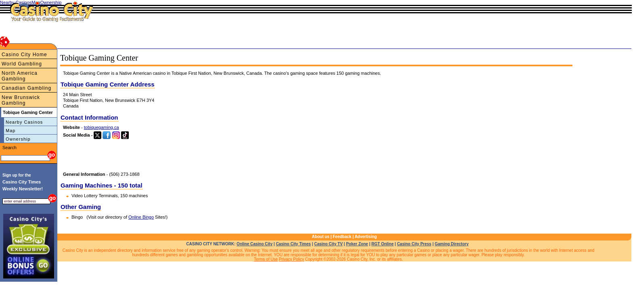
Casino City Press (414, 244)
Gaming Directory (452, 244)
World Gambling (22, 64)
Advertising (365, 236)
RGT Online (382, 244)
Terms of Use (266, 259)
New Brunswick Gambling (21, 100)
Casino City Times (293, 244)
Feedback (342, 236)
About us (320, 236)
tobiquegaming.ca (101, 127)
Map (10, 130)
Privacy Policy (291, 259)
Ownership (18, 139)
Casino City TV (328, 244)
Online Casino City (254, 244)
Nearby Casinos (24, 122)
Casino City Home (24, 54)
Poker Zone (357, 244)
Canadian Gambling (26, 88)
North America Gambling (20, 76)
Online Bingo (141, 217)
